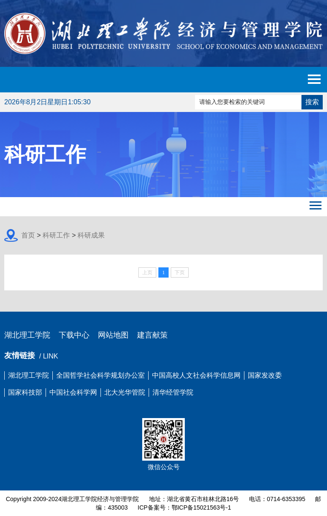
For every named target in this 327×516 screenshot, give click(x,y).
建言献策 (152, 335)
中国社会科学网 (73, 392)
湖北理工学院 (27, 335)
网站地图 (113, 335)
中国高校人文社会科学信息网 (196, 375)
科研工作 (56, 235)
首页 (28, 235)
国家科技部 (25, 392)
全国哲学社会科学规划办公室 (100, 375)
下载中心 (74, 335)
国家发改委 (265, 375)
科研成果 (91, 235)
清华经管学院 (172, 392)
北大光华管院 (124, 392)
